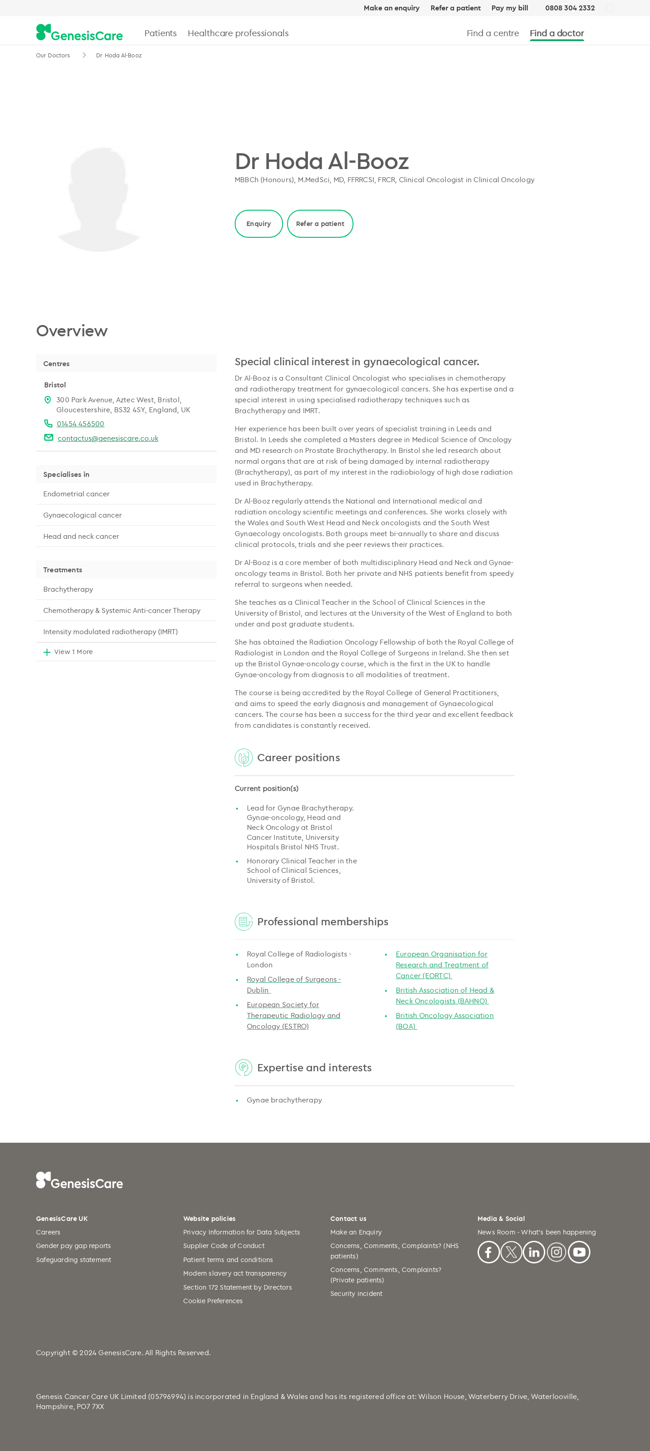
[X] (511, 1251)
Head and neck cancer (81, 536)
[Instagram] (556, 1251)
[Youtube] (579, 1251)
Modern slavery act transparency (235, 1273)
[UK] (610, 8)
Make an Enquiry (356, 1232)
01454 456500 (81, 423)
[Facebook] (489, 1251)
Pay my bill (510, 8)
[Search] (610, 32)
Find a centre (493, 32)
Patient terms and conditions (228, 1259)
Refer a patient (456, 8)
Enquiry (258, 223)
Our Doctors (54, 55)
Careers (48, 1232)
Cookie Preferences (213, 1300)
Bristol (55, 384)
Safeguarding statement (73, 1259)
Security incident (356, 1293)
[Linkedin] (534, 1251)
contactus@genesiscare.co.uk (108, 438)
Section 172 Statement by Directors (237, 1287)
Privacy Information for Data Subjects (241, 1232)
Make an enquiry (392, 8)
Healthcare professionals (238, 32)
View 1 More (73, 651)
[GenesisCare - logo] (79, 33)
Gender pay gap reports (73, 1245)
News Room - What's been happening (537, 1232)
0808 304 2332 (570, 8)
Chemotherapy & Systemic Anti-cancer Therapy (121, 610)
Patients (160, 32)
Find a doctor (557, 32)
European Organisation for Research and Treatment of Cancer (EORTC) (442, 964)
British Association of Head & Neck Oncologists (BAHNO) (445, 995)
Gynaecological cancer (82, 514)
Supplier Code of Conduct (224, 1245)
